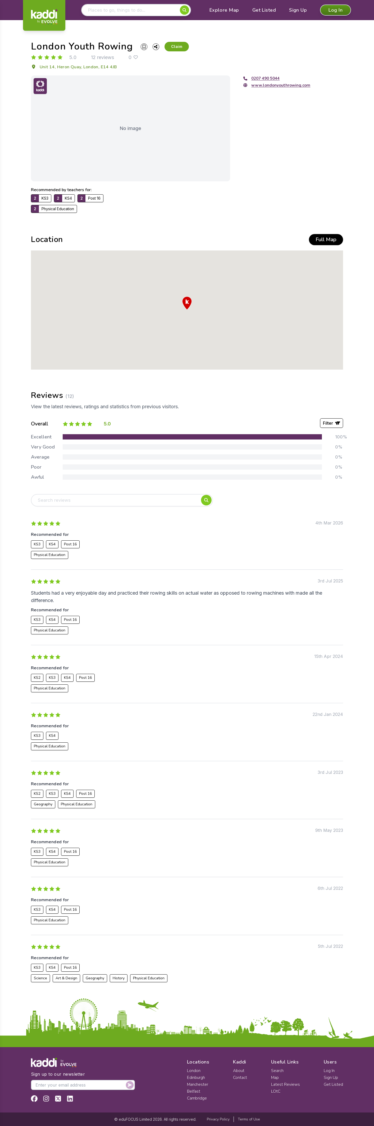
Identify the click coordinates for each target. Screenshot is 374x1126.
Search (277, 1071)
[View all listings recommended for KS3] (41, 199)
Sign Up (298, 10)
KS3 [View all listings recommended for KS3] (37, 545)
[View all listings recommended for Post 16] (90, 199)
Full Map (326, 240)
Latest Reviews (285, 1084)
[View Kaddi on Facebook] (34, 1098)
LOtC (276, 1091)
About (239, 1071)
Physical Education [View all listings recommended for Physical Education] (49, 556)
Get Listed (264, 10)
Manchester (198, 1084)
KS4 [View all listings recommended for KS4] (52, 545)
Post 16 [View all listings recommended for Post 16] (70, 545)
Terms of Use (249, 1119)
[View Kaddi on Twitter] (58, 1098)
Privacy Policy (218, 1119)
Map (275, 1077)
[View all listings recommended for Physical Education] (54, 210)
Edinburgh (196, 1077)
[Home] (44, 16)
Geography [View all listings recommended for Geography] (43, 805)
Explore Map (224, 10)
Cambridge (197, 1098)
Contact (240, 1077)
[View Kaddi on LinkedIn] (70, 1098)
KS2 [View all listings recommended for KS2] (37, 679)
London (193, 1071)
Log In (336, 10)
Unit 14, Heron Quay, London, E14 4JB (74, 68)
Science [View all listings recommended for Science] (40, 979)
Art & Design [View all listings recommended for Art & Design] (66, 979)
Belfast (193, 1091)
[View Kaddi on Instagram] (46, 1098)
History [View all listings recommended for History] (119, 979)
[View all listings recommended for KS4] (64, 199)
